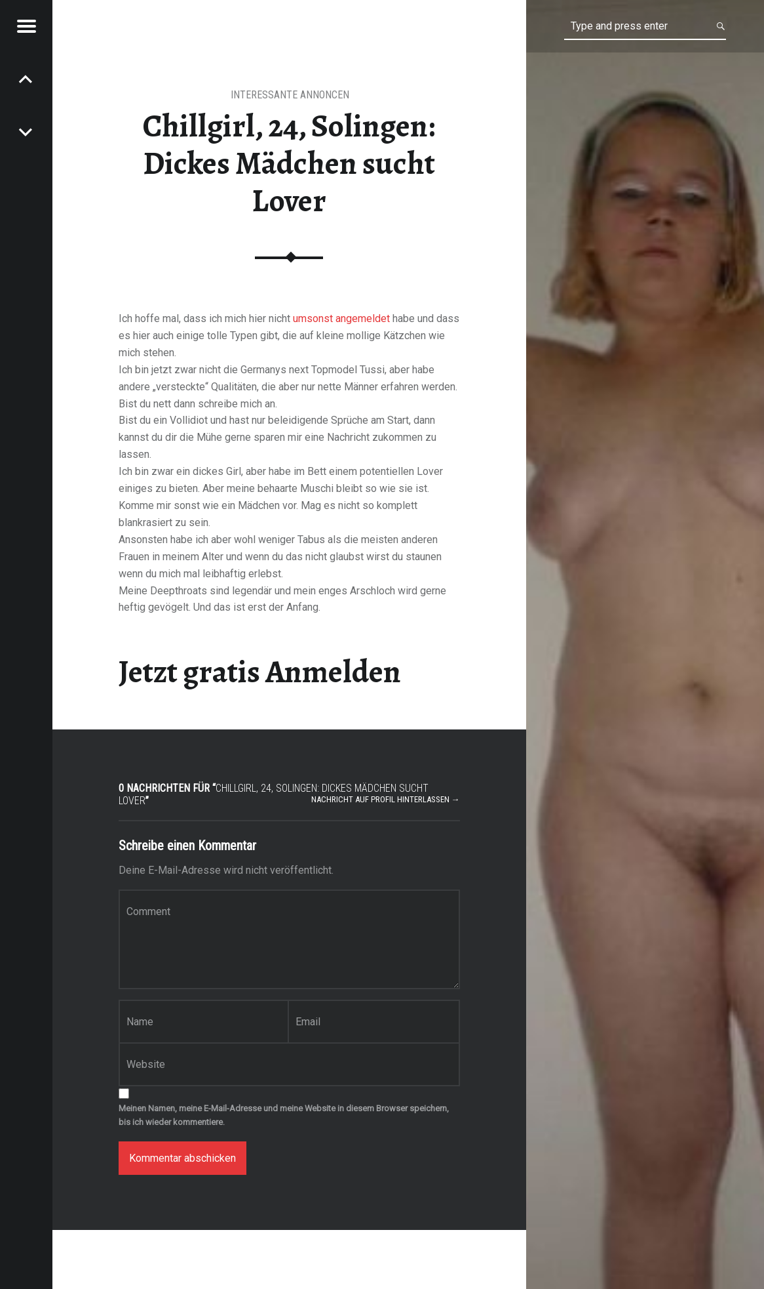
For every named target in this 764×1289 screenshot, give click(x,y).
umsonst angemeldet (341, 318)
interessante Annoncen (290, 95)
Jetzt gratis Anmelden (260, 671)
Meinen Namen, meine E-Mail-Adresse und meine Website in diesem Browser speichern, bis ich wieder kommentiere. (284, 1115)
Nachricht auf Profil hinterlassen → (385, 799)
